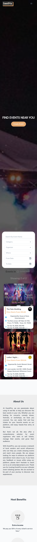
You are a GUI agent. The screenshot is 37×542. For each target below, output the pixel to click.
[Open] (30, 242)
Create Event (18, 124)
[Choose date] (30, 258)
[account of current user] (31, 3)
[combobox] (15, 242)
